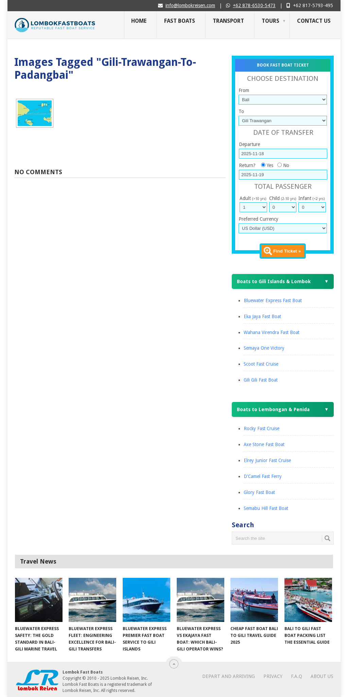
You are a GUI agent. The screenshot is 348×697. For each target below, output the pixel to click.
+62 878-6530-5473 (254, 5)
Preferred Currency (258, 219)
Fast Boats (179, 21)
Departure (249, 144)
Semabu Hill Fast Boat (266, 508)
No (286, 165)
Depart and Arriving (228, 676)
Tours (270, 21)
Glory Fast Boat (259, 492)
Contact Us (314, 21)
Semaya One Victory (264, 348)
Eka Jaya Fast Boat (262, 316)
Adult (253, 198)
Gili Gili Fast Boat (261, 380)
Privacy (272, 676)
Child (282, 198)
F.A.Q (296, 676)
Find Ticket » (287, 251)
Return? (247, 165)
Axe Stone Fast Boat (264, 444)
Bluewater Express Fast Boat (273, 300)
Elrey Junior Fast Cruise (267, 460)
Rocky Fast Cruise (261, 428)
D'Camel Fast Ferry (263, 476)
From (244, 90)
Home (138, 21)
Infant (311, 198)
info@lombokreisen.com (190, 5)
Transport (228, 21)
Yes (270, 165)
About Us (322, 676)
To (241, 111)
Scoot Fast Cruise (261, 364)
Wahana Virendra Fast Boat (271, 332)
